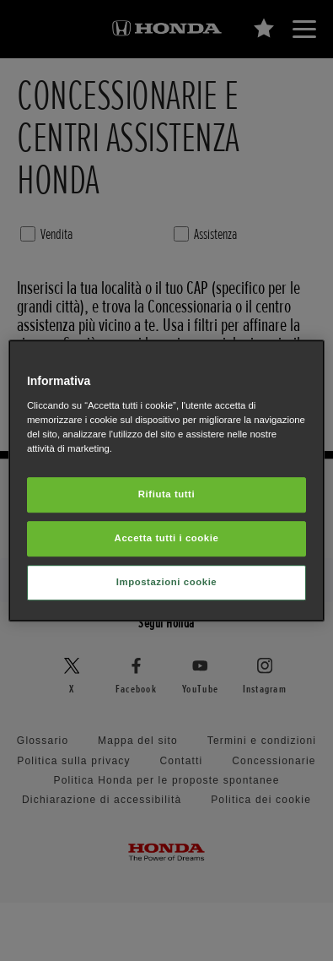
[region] (166, 480)
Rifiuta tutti (166, 494)
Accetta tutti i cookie (167, 538)
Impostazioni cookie (167, 582)
